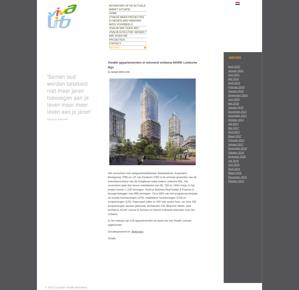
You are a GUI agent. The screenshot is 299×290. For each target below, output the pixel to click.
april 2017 (234, 132)
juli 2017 (233, 123)
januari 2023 (235, 70)
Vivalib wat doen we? (124, 28)
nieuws (114, 47)
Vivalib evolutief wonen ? (127, 32)
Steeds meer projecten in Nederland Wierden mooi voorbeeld (126, 21)
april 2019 (234, 83)
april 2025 (234, 66)
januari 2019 (235, 91)
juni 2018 (234, 99)
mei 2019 (233, 79)
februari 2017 (236, 140)
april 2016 (234, 169)
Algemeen (137, 231)
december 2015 (237, 177)
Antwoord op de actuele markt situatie (127, 7)
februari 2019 (236, 87)
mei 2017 (233, 128)
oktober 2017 (236, 119)
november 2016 (237, 148)
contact (115, 43)
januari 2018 (235, 107)
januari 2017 (235, 144)
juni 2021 (234, 74)
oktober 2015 (236, 181)
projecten (117, 39)
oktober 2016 (236, 152)
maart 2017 (235, 136)
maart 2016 (235, 173)
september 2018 (238, 95)
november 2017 (237, 115)
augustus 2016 (237, 156)
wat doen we (118, 35)
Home (113, 13)
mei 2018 (233, 103)
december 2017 (237, 111)
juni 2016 (234, 164)
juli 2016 (233, 160)
